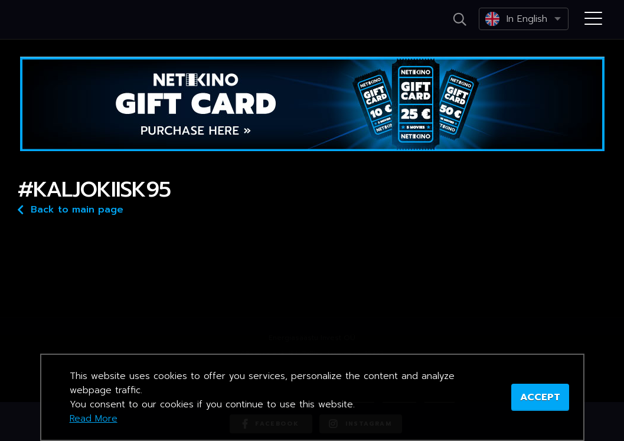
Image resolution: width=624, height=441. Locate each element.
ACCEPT (540, 397)
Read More (93, 418)
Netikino (59, 20)
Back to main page (70, 208)
